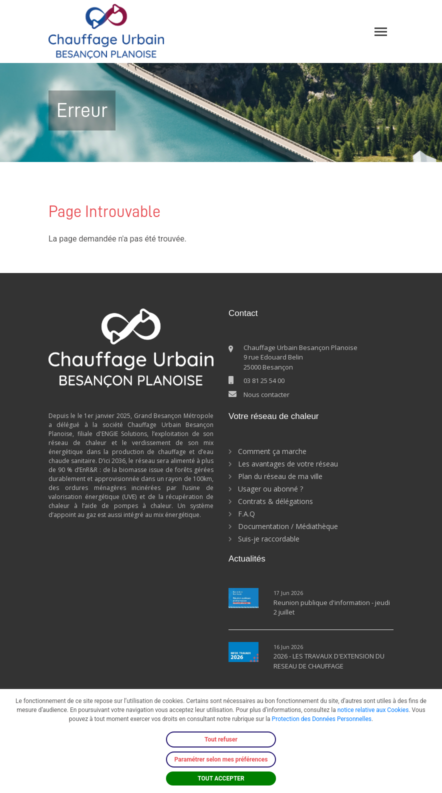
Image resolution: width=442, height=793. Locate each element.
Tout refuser (221, 739)
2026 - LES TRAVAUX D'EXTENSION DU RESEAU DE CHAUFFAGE (329, 661)
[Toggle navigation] (381, 31)
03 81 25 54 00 (264, 380)
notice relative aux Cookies (373, 710)
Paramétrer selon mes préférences (221, 759)
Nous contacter (267, 394)
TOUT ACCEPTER (221, 778)
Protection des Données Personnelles (322, 719)
